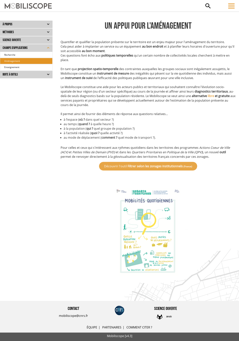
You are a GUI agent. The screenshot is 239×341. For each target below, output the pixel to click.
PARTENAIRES (111, 327)
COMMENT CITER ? (139, 327)
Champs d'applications (15, 48)
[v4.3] (128, 336)
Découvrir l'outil (148, 166)
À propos (7, 24)
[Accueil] (26, 4)
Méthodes (8, 32)
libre (211, 96)
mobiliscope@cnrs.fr (73, 316)
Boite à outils (10, 74)
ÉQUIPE (92, 327)
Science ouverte (12, 40)
